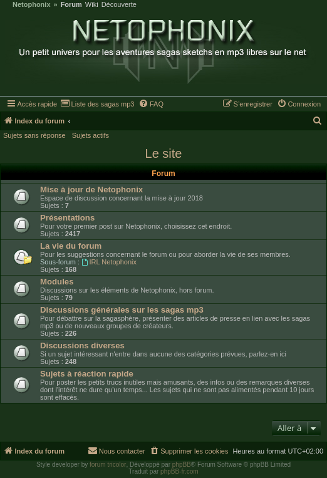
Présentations (67, 217)
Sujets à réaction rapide (86, 373)
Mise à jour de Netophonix (91, 189)
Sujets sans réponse (34, 135)
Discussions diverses (82, 345)
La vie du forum (70, 246)
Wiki (91, 4)
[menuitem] (97, 104)
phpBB (181, 464)
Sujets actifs (90, 135)
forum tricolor (108, 464)
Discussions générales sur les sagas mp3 (122, 309)
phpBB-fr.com (179, 471)
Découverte (119, 4)
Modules (56, 281)
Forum (71, 4)
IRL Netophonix (109, 262)
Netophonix (32, 4)
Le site (163, 153)
